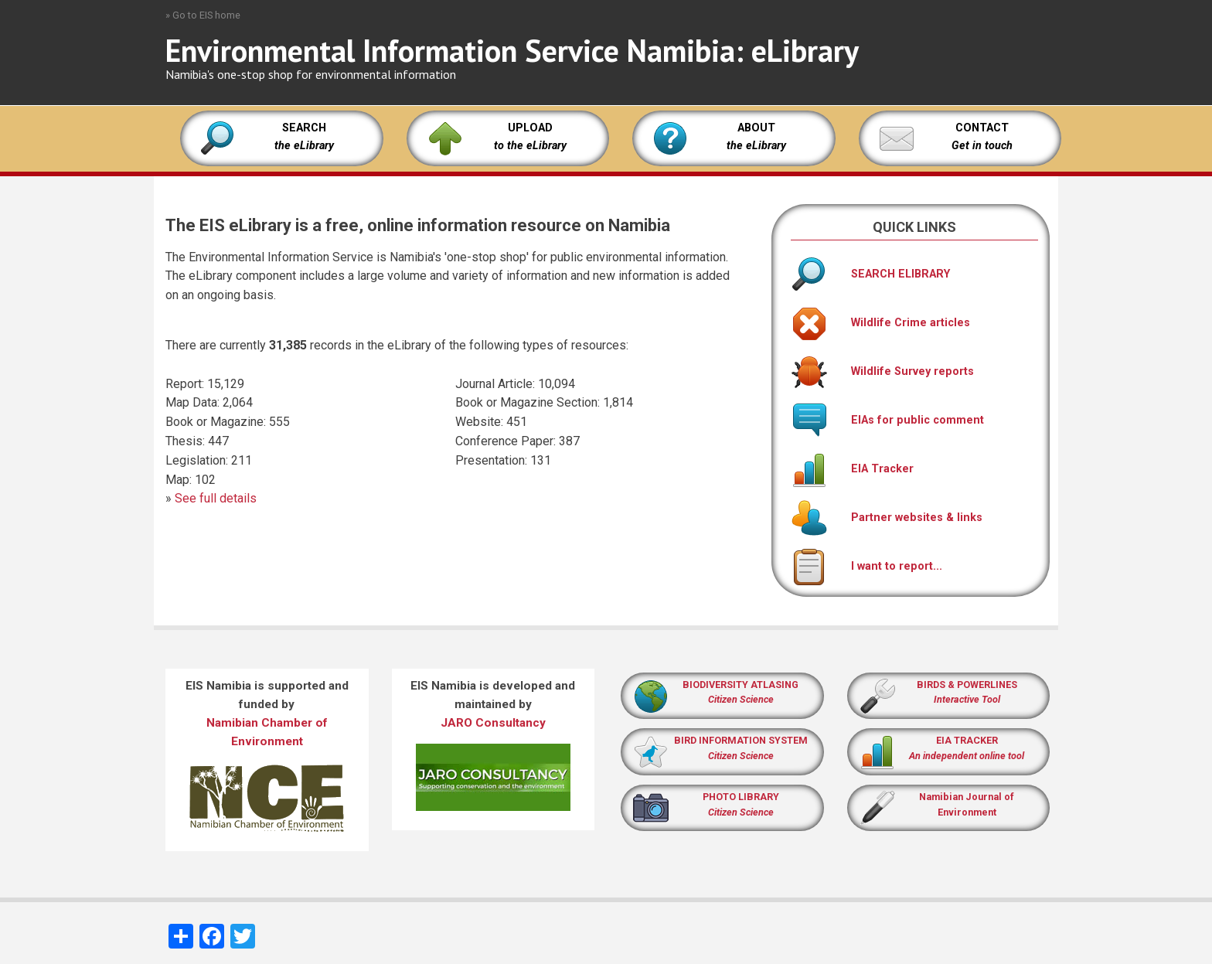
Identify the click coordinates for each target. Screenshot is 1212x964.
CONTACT (982, 128)
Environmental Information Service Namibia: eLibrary (512, 50)
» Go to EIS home (202, 15)
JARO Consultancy (493, 723)
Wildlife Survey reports (882, 371)
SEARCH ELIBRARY (870, 274)
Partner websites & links (886, 517)
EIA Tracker (852, 468)
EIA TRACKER (967, 740)
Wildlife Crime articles (880, 322)
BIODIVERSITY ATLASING (740, 684)
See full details (216, 498)
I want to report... (866, 566)
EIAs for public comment (887, 420)
